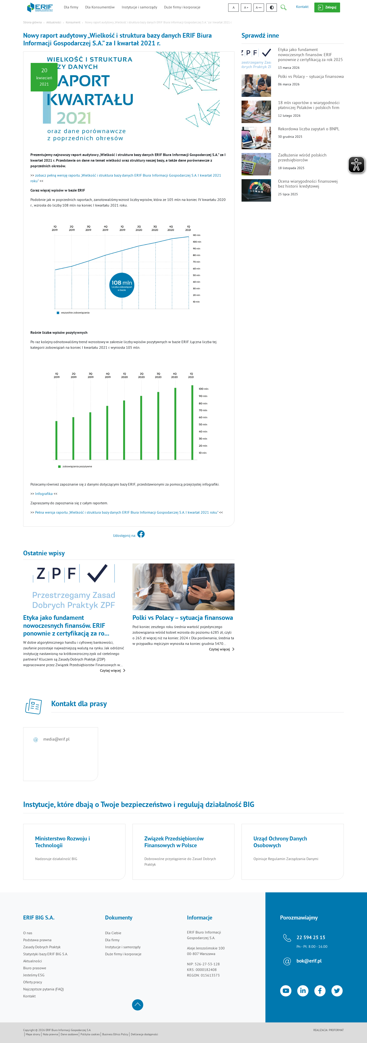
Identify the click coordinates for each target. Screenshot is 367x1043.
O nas (27, 933)
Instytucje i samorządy (139, 7)
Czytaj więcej (112, 671)
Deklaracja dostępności (144, 1034)
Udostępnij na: (129, 536)
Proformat (336, 1030)
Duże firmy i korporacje (182, 7)
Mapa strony (33, 1034)
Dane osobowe (69, 1034)
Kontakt (302, 7)
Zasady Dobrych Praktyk (42, 947)
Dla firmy (71, 7)
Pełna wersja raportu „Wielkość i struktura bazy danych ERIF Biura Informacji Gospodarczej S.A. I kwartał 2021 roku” (127, 512)
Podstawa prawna (37, 940)
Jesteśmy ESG (33, 975)
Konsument (73, 23)
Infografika (44, 494)
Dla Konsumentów (100, 7)
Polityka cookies (90, 1034)
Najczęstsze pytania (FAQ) (43, 989)
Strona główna (32, 23)
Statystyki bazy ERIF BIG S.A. (45, 954)
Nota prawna (50, 1034)
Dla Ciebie (113, 933)
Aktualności (53, 23)
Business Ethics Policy (115, 1034)
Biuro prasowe (34, 968)
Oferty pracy (32, 982)
